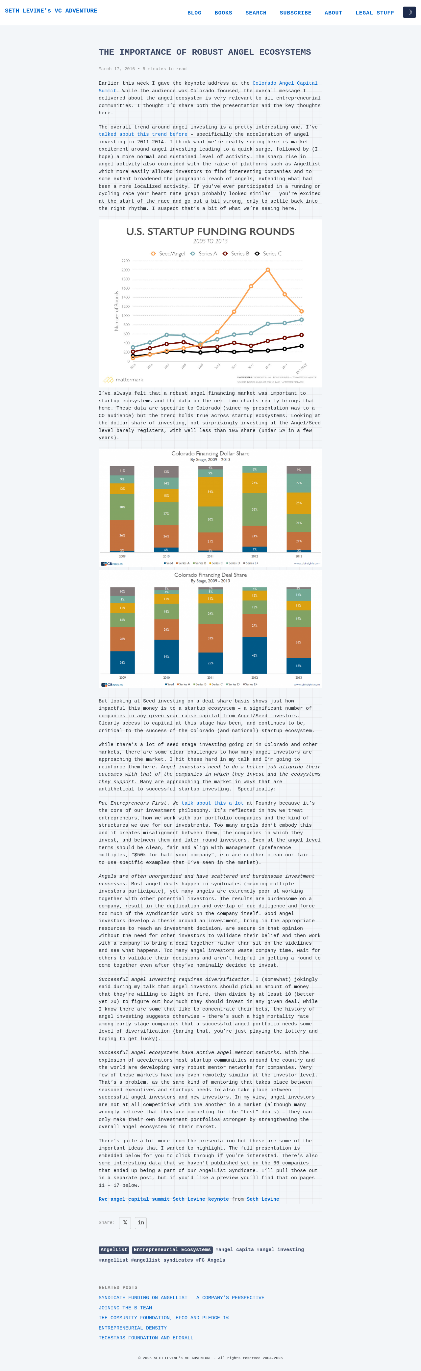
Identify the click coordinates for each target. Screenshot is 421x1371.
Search (255, 13)
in (141, 1223)
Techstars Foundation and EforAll (146, 1338)
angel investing (282, 1250)
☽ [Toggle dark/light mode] (409, 12)
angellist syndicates (163, 1260)
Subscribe (296, 13)
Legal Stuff (375, 13)
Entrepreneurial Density (133, 1328)
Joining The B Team (125, 1308)
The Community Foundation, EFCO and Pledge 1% (164, 1318)
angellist (115, 1260)
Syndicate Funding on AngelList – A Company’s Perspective (181, 1298)
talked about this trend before (143, 134)
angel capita (236, 1250)
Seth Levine (263, 1199)
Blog (194, 13)
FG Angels (212, 1260)
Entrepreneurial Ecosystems (172, 1250)
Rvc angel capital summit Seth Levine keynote (164, 1199)
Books (224, 13)
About (333, 13)
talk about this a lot (213, 803)
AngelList (114, 1250)
